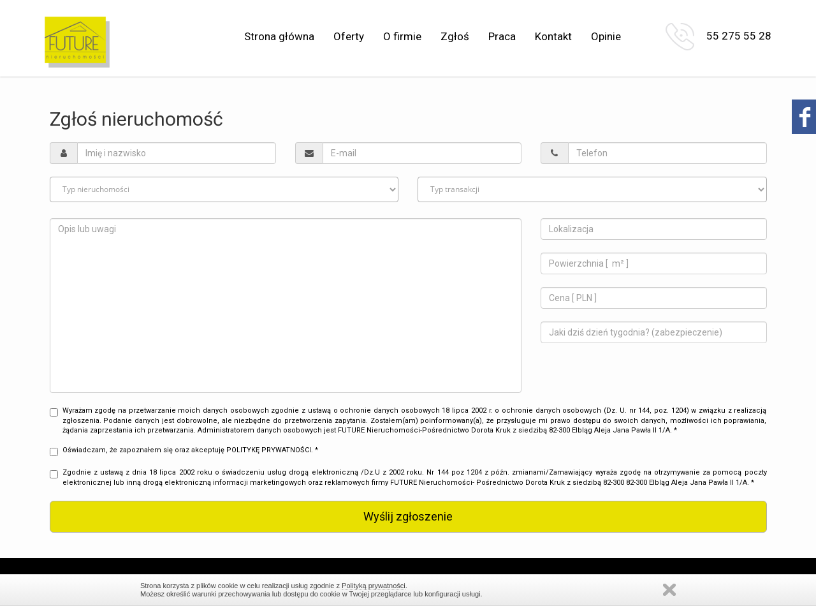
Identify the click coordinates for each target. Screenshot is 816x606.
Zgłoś (455, 36)
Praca (502, 36)
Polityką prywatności (373, 585)
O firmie (402, 36)
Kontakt (553, 36)
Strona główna (279, 36)
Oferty (348, 36)
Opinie (606, 36)
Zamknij (669, 590)
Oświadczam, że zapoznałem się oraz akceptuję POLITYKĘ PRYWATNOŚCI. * (184, 451)
